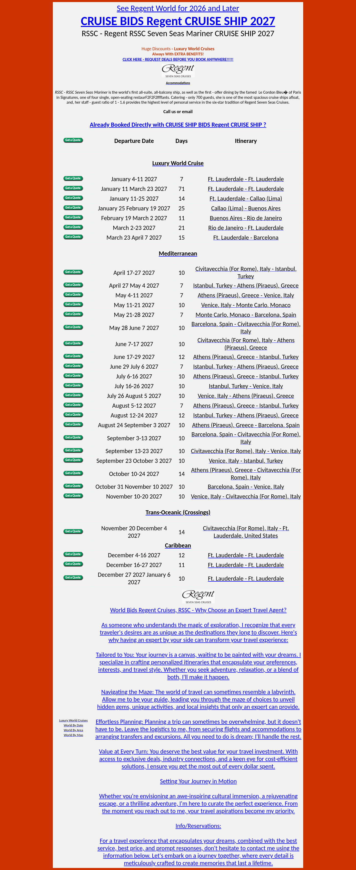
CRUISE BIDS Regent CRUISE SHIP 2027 (178, 20)
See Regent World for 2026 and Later (178, 8)
